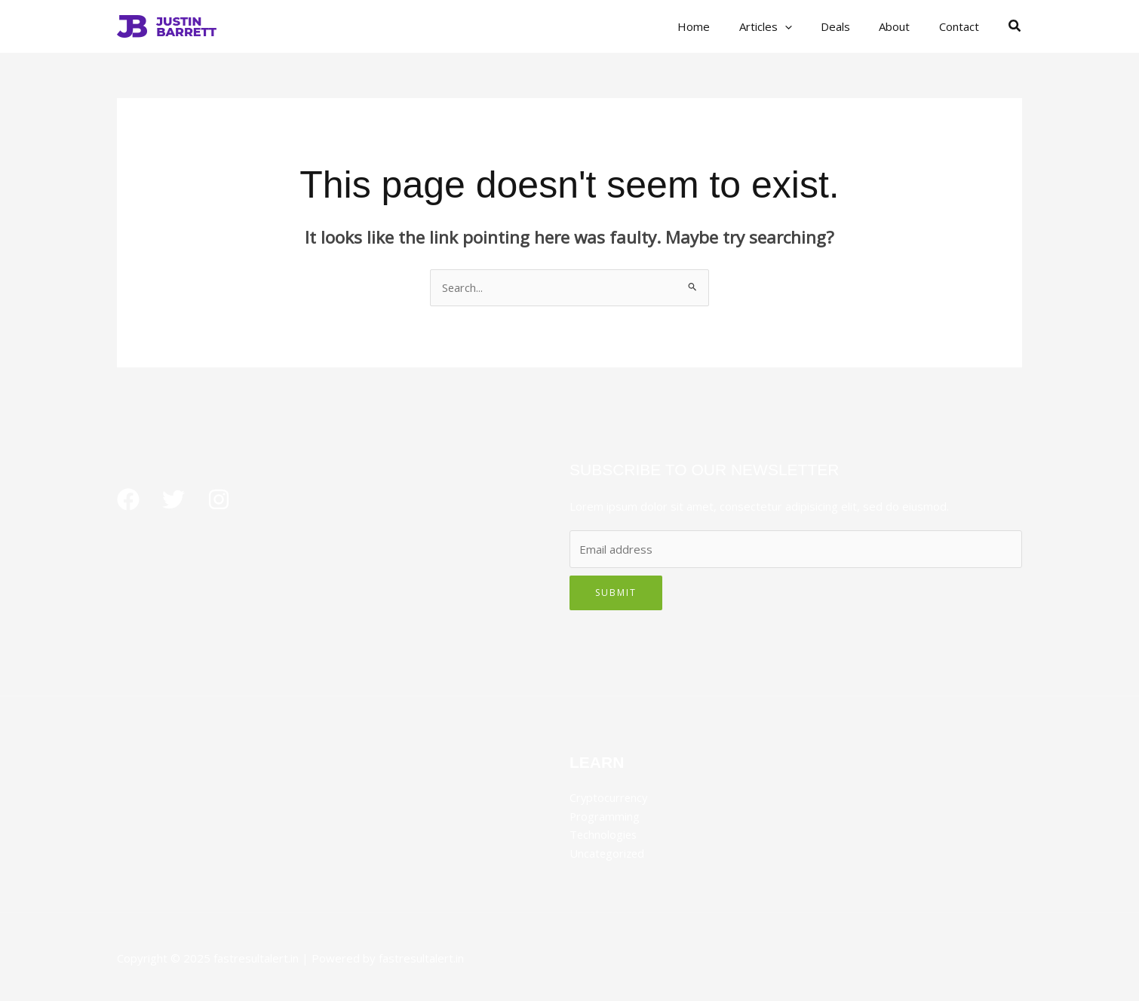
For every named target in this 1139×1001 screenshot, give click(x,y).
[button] (1015, 26)
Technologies (604, 833)
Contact (962, 26)
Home (722, 26)
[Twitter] (173, 499)
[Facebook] (128, 499)
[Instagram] (218, 499)
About (904, 26)
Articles (787, 26)
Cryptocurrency (609, 797)
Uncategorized (608, 851)
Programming (605, 815)
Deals (851, 26)
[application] (807, 26)
